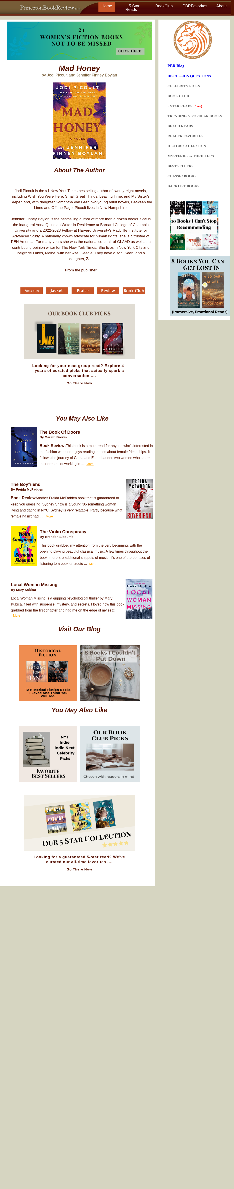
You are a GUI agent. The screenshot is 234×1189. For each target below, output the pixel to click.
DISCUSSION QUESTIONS (189, 76)
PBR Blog (176, 66)
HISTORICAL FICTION (187, 146)
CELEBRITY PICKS (184, 86)
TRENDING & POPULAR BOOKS (195, 116)
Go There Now (79, 383)
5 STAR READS (185, 106)
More (90, 464)
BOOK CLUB (178, 96)
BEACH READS (180, 126)
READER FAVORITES (185, 136)
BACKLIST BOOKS (183, 186)
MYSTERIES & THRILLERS (191, 156)
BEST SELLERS (181, 166)
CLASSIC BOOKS (182, 176)
